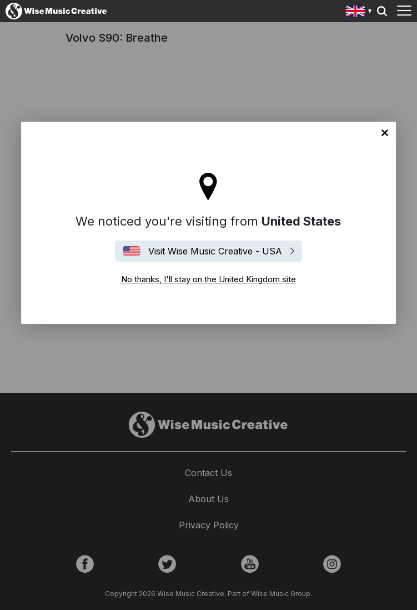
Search (382, 11)
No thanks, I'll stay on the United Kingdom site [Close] (384, 132)
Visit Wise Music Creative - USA (215, 251)
